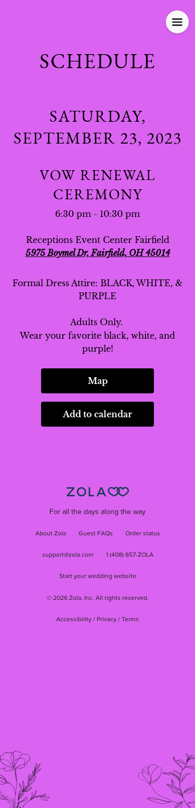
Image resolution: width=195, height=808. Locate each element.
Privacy (106, 620)
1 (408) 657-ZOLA (129, 555)
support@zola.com (68, 555)
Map (98, 381)
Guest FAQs (96, 534)
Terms (130, 620)
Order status (142, 534)
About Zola (50, 534)
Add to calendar (97, 414)
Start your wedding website (97, 576)
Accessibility (74, 620)
